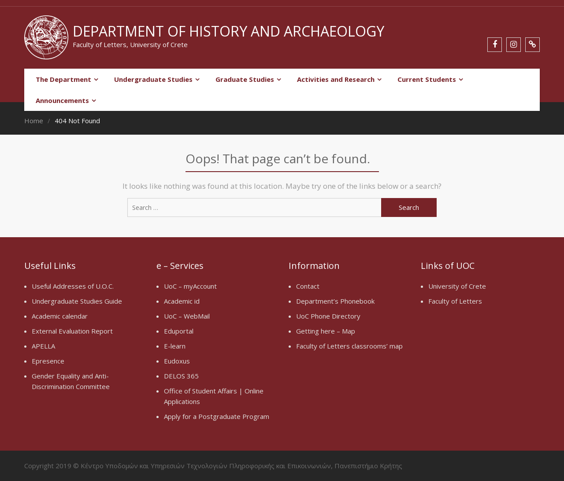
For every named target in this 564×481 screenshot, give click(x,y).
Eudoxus (177, 360)
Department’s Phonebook (335, 301)
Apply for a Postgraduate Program (216, 416)
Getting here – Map (325, 331)
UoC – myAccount (190, 286)
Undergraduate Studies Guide (77, 301)
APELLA (43, 345)
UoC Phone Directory (328, 316)
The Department (63, 79)
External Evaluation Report (72, 331)
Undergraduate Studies (153, 79)
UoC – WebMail (187, 316)
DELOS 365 (181, 375)
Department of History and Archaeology (228, 31)
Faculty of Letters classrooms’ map (349, 345)
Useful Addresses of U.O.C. (73, 286)
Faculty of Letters (455, 301)
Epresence (48, 360)
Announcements (62, 100)
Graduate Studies (244, 79)
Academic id (182, 301)
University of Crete (457, 286)
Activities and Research (336, 79)
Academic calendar (60, 316)
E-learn (175, 345)
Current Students (426, 79)
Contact (307, 286)
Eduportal (178, 331)
